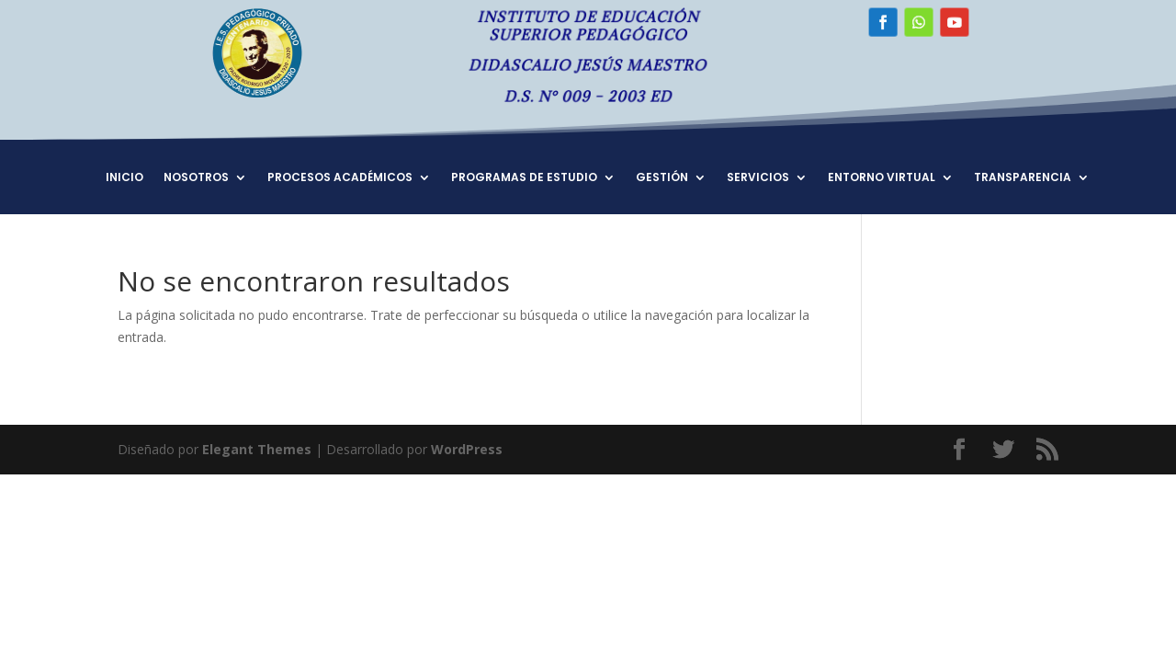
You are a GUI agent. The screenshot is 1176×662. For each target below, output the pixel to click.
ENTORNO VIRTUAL (881, 178)
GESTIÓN (662, 178)
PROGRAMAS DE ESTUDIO (524, 178)
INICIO (124, 178)
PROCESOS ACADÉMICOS (340, 178)
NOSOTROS (196, 178)
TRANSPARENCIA (1022, 178)
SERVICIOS (758, 178)
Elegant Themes (256, 449)
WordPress (467, 449)
